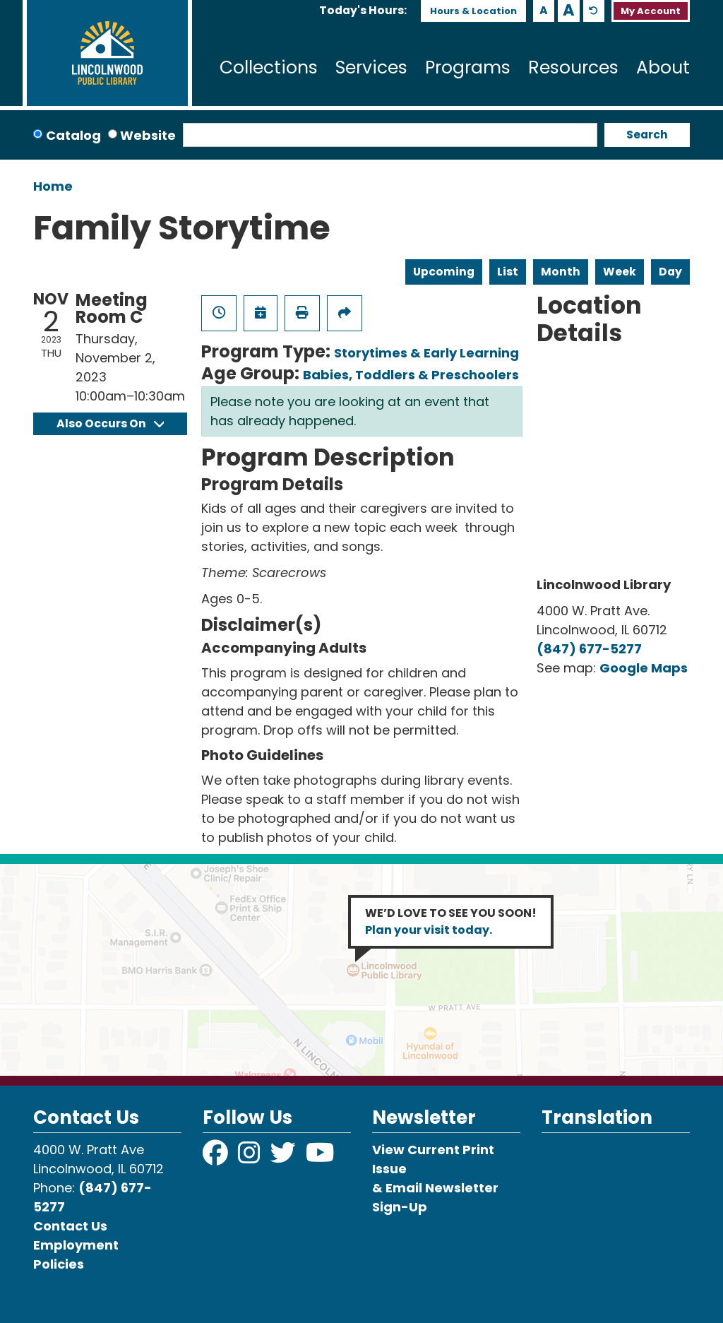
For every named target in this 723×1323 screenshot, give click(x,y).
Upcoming (443, 271)
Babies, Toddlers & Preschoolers (411, 375)
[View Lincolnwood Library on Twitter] (284, 1157)
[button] (363, 10)
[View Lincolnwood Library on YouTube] (320, 1157)
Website (148, 135)
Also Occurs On (110, 423)
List (507, 271)
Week (619, 271)
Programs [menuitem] (467, 67)
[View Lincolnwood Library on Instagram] (250, 1157)
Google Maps (643, 668)
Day (670, 271)
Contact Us (70, 1226)
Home (53, 186)
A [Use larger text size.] (569, 10)
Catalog (73, 135)
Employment (76, 1245)
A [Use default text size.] (594, 11)
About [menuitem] (663, 67)
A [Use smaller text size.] (543, 10)
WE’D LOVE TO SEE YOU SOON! (451, 921)
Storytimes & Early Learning (426, 353)
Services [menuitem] (371, 67)
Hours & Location (473, 11)
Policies (58, 1264)
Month (560, 271)
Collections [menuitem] (269, 67)
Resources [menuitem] (573, 67)
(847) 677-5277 (589, 649)
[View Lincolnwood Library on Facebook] (217, 1157)
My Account (651, 11)
